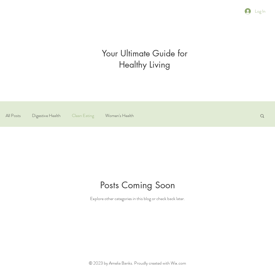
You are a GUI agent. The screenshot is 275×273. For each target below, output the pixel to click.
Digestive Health (46, 116)
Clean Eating (83, 116)
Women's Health (119, 116)
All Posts (13, 116)
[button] (262, 116)
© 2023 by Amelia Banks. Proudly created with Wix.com (137, 263)
